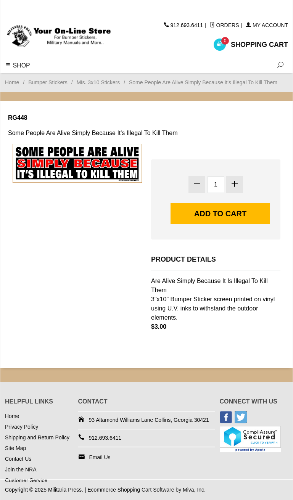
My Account (267, 25)
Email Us (100, 457)
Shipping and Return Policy (37, 437)
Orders (224, 25)
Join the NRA (20, 469)
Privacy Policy (21, 427)
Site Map (15, 448)
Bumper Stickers (48, 82)
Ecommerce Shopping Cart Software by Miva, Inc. (146, 490)
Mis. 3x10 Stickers (98, 82)
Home (12, 82)
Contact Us (18, 459)
